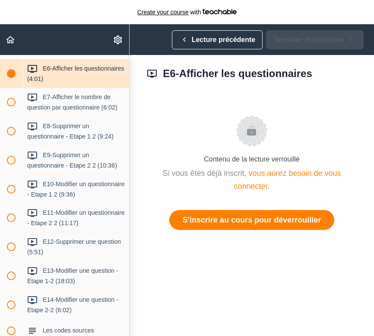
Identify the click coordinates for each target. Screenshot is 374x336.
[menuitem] (118, 39)
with (187, 12)
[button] (11, 39)
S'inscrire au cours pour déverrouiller (252, 220)
